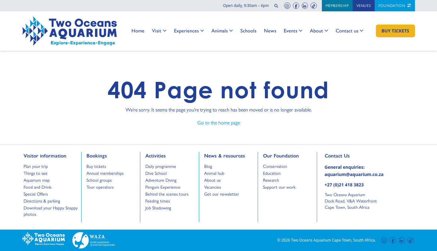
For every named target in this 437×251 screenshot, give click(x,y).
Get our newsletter (221, 194)
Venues (363, 5)
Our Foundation (281, 155)
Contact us (349, 30)
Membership (337, 5)
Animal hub (214, 173)
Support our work (279, 187)
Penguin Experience (162, 187)
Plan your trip (36, 166)
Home (138, 30)
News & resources (224, 155)
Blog (210, 166)
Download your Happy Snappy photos (51, 211)
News (270, 30)
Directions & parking (42, 201)
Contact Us (348, 155)
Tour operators (100, 187)
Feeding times (157, 201)
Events (293, 30)
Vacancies (212, 187)
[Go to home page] (69, 31)
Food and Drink (37, 187)
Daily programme (160, 166)
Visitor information (45, 155)
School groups (99, 180)
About (319, 30)
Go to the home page (218, 122)
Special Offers (36, 194)
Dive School (156, 173)
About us (212, 180)
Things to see (36, 173)
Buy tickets (96, 166)
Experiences (189, 30)
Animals (222, 30)
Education (272, 173)
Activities (155, 155)
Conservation (275, 166)
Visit (159, 30)
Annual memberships (105, 173)
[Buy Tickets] (395, 31)
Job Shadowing (158, 208)
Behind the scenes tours (166, 194)
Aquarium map (37, 180)
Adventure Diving (160, 180)
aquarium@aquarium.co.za (354, 174)
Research (271, 180)
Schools (248, 30)
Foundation (394, 5)
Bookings (97, 155)
